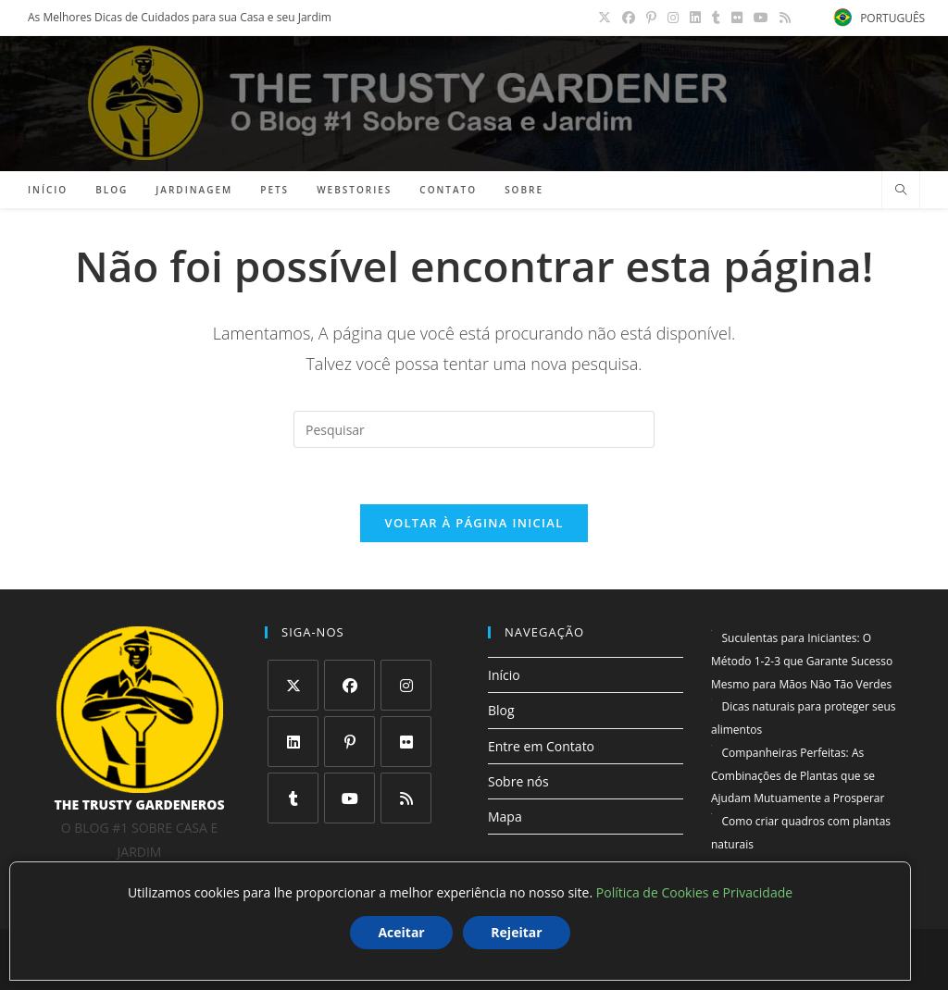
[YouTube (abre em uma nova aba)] (761, 17)
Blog (501, 710)
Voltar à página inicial (473, 522)
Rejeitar (516, 932)
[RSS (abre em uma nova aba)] (782, 17)
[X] (293, 685)
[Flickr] (405, 741)
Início (504, 675)
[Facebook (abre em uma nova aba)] (629, 17)
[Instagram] (405, 685)
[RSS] (405, 798)
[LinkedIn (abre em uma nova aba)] (695, 17)
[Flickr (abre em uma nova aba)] (737, 17)
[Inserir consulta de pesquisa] (474, 429)
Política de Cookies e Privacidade (694, 892)
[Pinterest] (349, 741)
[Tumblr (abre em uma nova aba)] (716, 17)
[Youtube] (349, 798)
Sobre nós (518, 781)
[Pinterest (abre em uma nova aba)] (651, 17)
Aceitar (401, 932)
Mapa (505, 816)
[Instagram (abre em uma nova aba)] (673, 17)
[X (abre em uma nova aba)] (604, 17)
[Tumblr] (293, 798)
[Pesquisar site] (901, 190)
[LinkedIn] (293, 741)
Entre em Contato (541, 746)
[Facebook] (349, 685)
